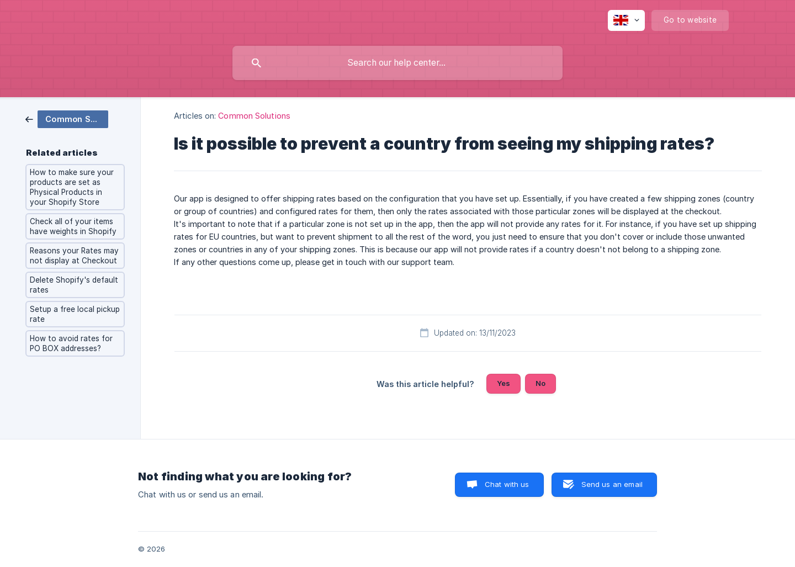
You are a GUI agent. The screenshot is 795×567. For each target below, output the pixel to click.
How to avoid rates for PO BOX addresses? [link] (71, 343)
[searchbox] (397, 63)
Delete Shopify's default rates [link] (74, 284)
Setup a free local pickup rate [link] (75, 314)
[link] (66, 118)
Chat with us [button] (507, 484)
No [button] (540, 383)
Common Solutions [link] (254, 115)
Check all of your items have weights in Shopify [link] (73, 226)
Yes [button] (503, 383)
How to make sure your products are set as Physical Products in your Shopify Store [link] (72, 187)
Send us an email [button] (612, 484)
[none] (626, 20)
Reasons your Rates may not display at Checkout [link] (74, 255)
